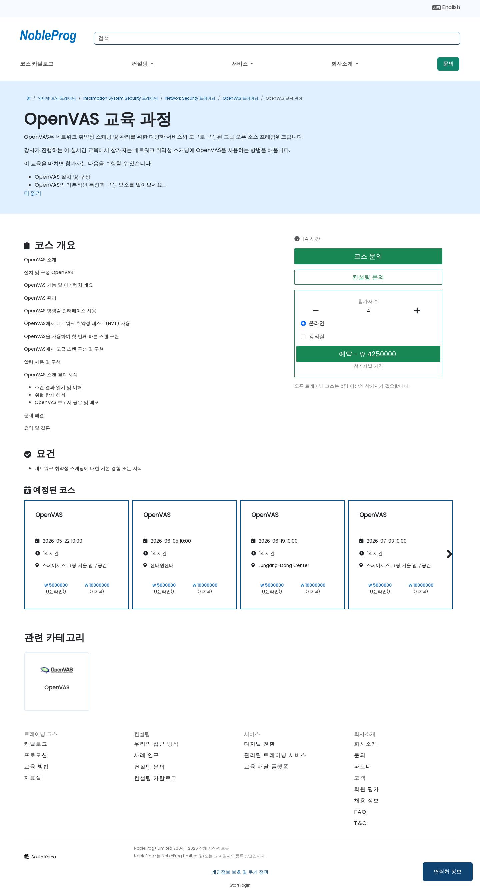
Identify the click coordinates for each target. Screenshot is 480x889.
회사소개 (342, 64)
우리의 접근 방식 (156, 744)
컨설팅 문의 (368, 277)
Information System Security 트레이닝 (120, 98)
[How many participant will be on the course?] (368, 311)
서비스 (240, 64)
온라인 (317, 323)
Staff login (240, 885)
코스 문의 (368, 256)
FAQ (360, 812)
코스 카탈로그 (36, 64)
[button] (448, 554)
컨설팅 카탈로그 (155, 778)
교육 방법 (36, 766)
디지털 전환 (259, 744)
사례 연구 (146, 755)
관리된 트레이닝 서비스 (275, 755)
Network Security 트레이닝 (190, 98)
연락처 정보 (448, 871)
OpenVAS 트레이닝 (240, 98)
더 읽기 (32, 193)
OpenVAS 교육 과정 (284, 98)
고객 (360, 778)
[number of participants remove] (317, 310)
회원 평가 (366, 789)
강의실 (317, 336)
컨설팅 (140, 64)
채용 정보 (366, 800)
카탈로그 (35, 744)
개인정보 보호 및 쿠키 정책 (240, 872)
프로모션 (35, 755)
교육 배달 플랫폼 (266, 766)
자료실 (33, 778)
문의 (448, 64)
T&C (360, 823)
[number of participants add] (419, 310)
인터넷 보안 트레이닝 (57, 98)
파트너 (363, 766)
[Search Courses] (277, 38)
